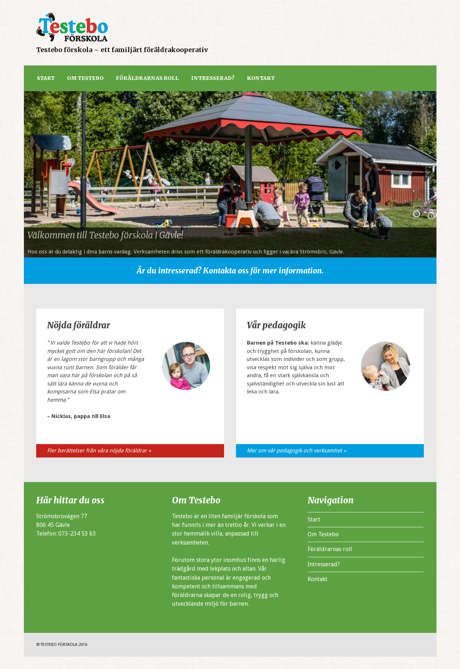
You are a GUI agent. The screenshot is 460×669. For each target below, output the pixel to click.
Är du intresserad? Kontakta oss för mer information (229, 271)
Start (46, 78)
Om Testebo (85, 78)
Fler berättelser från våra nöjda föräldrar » (99, 450)
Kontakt (261, 78)
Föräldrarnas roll (147, 78)
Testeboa (72, 27)
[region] (230, 174)
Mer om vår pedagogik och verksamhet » (296, 450)
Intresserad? (213, 78)
